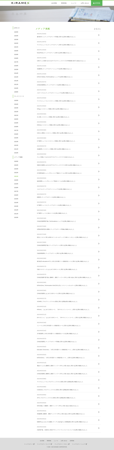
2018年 (16, 58)
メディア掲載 (43, 29)
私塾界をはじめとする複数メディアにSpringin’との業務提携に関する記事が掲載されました (62, 422)
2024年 (16, 35)
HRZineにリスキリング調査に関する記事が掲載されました (53, 125)
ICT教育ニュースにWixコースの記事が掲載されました (52, 213)
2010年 (16, 88)
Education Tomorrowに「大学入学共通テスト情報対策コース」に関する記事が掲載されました (63, 349)
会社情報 (54, 3)
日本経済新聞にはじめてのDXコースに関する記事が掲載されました (56, 293)
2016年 (16, 65)
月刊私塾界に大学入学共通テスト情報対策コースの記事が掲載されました (57, 333)
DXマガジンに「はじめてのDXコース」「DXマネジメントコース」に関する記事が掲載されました (64, 317)
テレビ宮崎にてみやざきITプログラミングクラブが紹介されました (55, 157)
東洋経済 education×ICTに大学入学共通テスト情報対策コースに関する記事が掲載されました (63, 261)
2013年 (16, 77)
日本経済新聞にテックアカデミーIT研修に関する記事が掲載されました (57, 341)
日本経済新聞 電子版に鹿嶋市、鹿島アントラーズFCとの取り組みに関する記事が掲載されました (64, 277)
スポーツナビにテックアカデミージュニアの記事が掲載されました (55, 93)
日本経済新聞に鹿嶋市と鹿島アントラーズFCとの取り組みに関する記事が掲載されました (62, 373)
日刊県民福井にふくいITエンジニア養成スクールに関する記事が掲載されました (59, 173)
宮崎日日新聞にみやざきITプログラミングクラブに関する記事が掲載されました (59, 165)
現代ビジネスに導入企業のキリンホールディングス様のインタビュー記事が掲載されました (62, 237)
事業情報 (64, 3)
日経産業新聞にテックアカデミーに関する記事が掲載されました (55, 253)
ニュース (73, 3)
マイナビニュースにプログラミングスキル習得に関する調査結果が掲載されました (60, 381)
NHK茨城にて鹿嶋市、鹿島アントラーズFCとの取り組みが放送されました (58, 405)
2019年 (16, 54)
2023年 (16, 39)
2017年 (16, 62)
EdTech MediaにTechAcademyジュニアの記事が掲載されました (55, 77)
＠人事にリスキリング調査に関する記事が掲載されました (53, 117)
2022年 (16, 43)
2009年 (16, 92)
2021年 (16, 47)
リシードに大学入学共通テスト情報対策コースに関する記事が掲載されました (59, 325)
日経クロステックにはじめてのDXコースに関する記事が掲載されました (57, 269)
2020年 (16, 50)
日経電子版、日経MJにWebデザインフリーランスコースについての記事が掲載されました (62, 430)
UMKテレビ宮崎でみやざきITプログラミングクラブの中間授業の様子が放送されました (61, 61)
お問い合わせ (85, 3)
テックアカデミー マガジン (61, 444)
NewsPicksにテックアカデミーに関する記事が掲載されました (54, 52)
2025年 (16, 32)
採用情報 (97, 3)
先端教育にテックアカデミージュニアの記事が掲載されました (54, 69)
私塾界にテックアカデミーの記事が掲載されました (51, 197)
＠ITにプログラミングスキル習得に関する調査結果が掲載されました (56, 397)
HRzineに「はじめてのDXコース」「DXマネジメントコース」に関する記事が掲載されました (63, 309)
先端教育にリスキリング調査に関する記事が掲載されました (54, 149)
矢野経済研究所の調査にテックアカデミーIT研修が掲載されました (55, 229)
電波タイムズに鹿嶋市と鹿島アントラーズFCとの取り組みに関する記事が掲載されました (62, 365)
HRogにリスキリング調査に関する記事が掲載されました (53, 109)
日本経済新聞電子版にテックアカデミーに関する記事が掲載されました (57, 245)
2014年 (16, 73)
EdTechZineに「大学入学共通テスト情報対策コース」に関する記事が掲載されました (61, 357)
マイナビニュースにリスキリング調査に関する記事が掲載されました (56, 101)
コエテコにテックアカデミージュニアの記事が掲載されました (54, 189)
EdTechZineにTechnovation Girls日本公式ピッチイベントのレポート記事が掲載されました (62, 285)
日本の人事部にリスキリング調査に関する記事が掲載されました (55, 133)
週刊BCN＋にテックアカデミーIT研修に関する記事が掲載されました (56, 36)
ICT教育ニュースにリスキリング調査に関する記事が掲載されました (56, 141)
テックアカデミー (28, 444)
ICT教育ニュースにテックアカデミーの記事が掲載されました (54, 205)
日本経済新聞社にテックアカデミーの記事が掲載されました (54, 85)
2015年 (16, 69)
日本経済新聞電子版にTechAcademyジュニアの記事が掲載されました (56, 221)
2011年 (16, 84)
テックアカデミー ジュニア (78, 444)
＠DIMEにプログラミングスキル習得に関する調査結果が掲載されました (57, 301)
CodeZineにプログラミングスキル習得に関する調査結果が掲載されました (58, 389)
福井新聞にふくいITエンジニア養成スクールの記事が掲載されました (56, 181)
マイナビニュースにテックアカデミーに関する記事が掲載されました (56, 44)
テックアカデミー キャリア (43, 444)
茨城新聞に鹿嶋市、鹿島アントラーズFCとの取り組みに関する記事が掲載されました (61, 414)
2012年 (16, 80)
